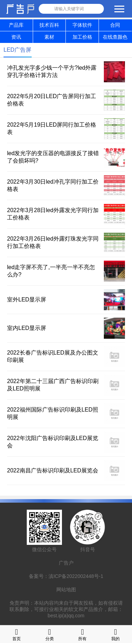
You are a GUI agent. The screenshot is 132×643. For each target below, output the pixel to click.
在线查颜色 (115, 37)
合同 (115, 25)
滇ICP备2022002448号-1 (76, 576)
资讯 (16, 37)
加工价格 (82, 37)
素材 (49, 37)
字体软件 (82, 25)
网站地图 (66, 589)
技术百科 (49, 25)
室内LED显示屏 (26, 328)
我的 (115, 634)
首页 (16, 634)
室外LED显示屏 (26, 300)
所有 (82, 634)
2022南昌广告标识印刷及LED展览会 (52, 470)
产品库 (16, 25)
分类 (49, 634)
